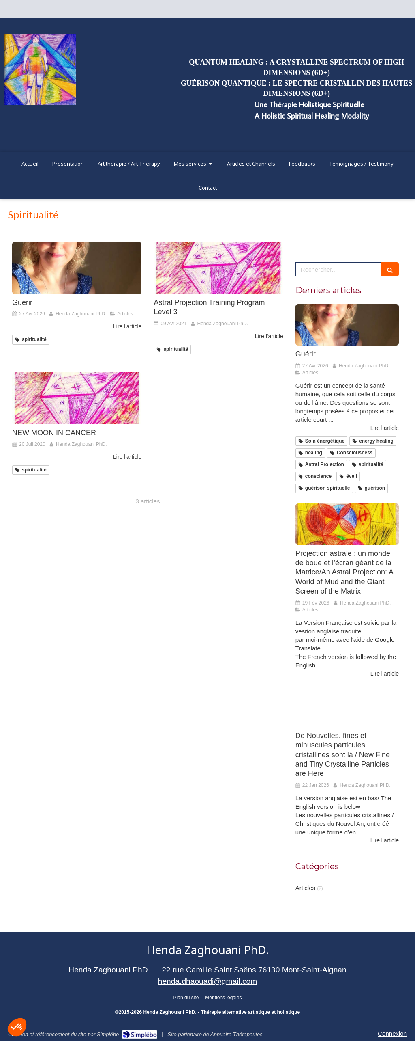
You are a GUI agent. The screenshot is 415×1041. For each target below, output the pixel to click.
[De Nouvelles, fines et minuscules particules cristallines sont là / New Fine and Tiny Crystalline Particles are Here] (347, 706)
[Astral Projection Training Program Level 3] (218, 268)
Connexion (392, 1033)
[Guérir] (76, 268)
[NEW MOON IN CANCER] (76, 398)
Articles (305, 887)
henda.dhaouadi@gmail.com (207, 981)
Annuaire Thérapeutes (236, 1034)
